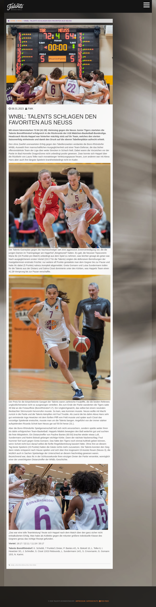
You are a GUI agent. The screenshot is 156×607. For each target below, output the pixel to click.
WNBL (13, 565)
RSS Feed (32, 565)
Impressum (80, 601)
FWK (30, 108)
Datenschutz (92, 601)
